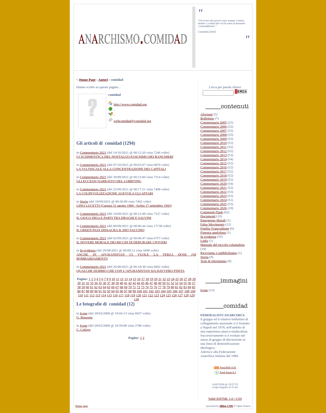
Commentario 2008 (213, 135)
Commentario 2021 (93, 152)
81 (176, 287)
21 (160, 279)
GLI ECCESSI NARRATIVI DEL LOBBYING (108, 181)
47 (151, 283)
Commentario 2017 (213, 171)
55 (185, 283)
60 (87, 287)
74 (146, 287)
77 (159, 287)
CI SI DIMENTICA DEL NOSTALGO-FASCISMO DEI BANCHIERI (124, 156)
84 (189, 287)
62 (96, 287)
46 (146, 283)
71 (134, 287)
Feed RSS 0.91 (225, 367)
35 (100, 283)
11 (117, 279)
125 (168, 295)
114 (103, 295)
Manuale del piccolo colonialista (222, 245)
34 (96, 283)
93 (108, 291)
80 (172, 287)
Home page (81, 406)
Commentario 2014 (213, 159)
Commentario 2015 (213, 163)
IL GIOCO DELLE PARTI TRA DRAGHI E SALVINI (113, 218)
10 (113, 279)
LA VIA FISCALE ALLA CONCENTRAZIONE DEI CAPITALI (121, 169)
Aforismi (206, 114)
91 (100, 291)
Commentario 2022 (213, 192)
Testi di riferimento (213, 261)
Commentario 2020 (213, 183)
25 (177, 279)
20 (155, 279)
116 (115, 295)
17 (143, 279)
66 (113, 287)
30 (78, 283)
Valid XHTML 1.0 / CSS (225, 399)
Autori (103, 80)
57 (193, 283)
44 (138, 283)
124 (162, 295)
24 (172, 279)
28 (189, 279)
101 (145, 291)
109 (192, 291)
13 (126, 279)
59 (83, 287)
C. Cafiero (83, 329)
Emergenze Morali (213, 220)
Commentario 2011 (213, 147)
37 (108, 283)
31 (83, 283)
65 (108, 287)
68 (121, 287)
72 (138, 287)
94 (113, 291)
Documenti (207, 216)
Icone (84, 313)
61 (91, 287)
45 (142, 283)
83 (185, 287)
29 (194, 279)
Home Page (87, 80)
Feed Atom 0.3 (225, 372)
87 (83, 291)
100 (139, 291)
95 (117, 291)
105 (169, 291)
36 (104, 283)
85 (193, 287)
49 (159, 283)
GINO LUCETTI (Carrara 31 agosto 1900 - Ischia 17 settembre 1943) (124, 205)
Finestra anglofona (213, 232)
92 (104, 291)
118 (126, 295)
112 (91, 295)
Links (204, 241)
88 (87, 291)
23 (168, 279)
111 (86, 295)
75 (151, 287)
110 (80, 295)
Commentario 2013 (213, 155)
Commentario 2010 (213, 143)
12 (121, 279)
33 (91, 283)
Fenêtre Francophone (214, 228)
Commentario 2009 (213, 139)
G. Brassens (84, 317)
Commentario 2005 (213, 122)
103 (157, 291)
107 (180, 291)
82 (181, 287)
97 (125, 291)
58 (78, 287)
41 (125, 283)
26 (181, 279)
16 (138, 279)
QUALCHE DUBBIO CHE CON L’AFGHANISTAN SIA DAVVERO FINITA (130, 271)
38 (113, 283)
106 (175, 291)
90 (96, 291)
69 (125, 287)
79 (168, 287)
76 (155, 287)
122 (150, 295)
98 (130, 291)
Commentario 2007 (213, 130)
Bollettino (207, 118)
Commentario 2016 (213, 167)
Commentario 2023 (213, 196)
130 (136, 299)
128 (186, 295)
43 (134, 283)
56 (189, 283)
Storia (84, 201)
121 (144, 295)
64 (104, 287)
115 (109, 295)
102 (151, 291)
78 (164, 287)
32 (87, 283)
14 (130, 279)
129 (192, 295)
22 (164, 279)
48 (155, 283)
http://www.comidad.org (130, 104)
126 (174, 295)
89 (91, 291)
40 (121, 283)
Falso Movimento (212, 224)
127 (180, 295)
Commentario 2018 (213, 175)
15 (134, 279)
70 (130, 287)
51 (168, 283)
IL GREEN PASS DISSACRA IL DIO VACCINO (110, 230)
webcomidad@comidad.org (132, 121)
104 (163, 291)
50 (164, 283)
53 (176, 283)
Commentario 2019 (213, 179)
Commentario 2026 (213, 208)
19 (151, 279)
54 (181, 283)
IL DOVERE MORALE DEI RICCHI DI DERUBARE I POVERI (121, 242)
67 (117, 287)
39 (117, 283)
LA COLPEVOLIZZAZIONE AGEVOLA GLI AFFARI (114, 193)
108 (186, 291)
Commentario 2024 (213, 200)
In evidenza (88, 250)
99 (134, 291)
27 (185, 279)
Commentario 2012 (213, 151)
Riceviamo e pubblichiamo (218, 253)
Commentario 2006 (213, 126)
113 (97, 295)
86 (78, 291)
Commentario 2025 (213, 204)
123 (156, 295)
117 (121, 295)
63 (100, 287)
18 (147, 279)
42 (130, 283)
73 (142, 287)
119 (132, 295)
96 (121, 291)
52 (172, 283)
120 (138, 295)
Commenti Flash (211, 212)
